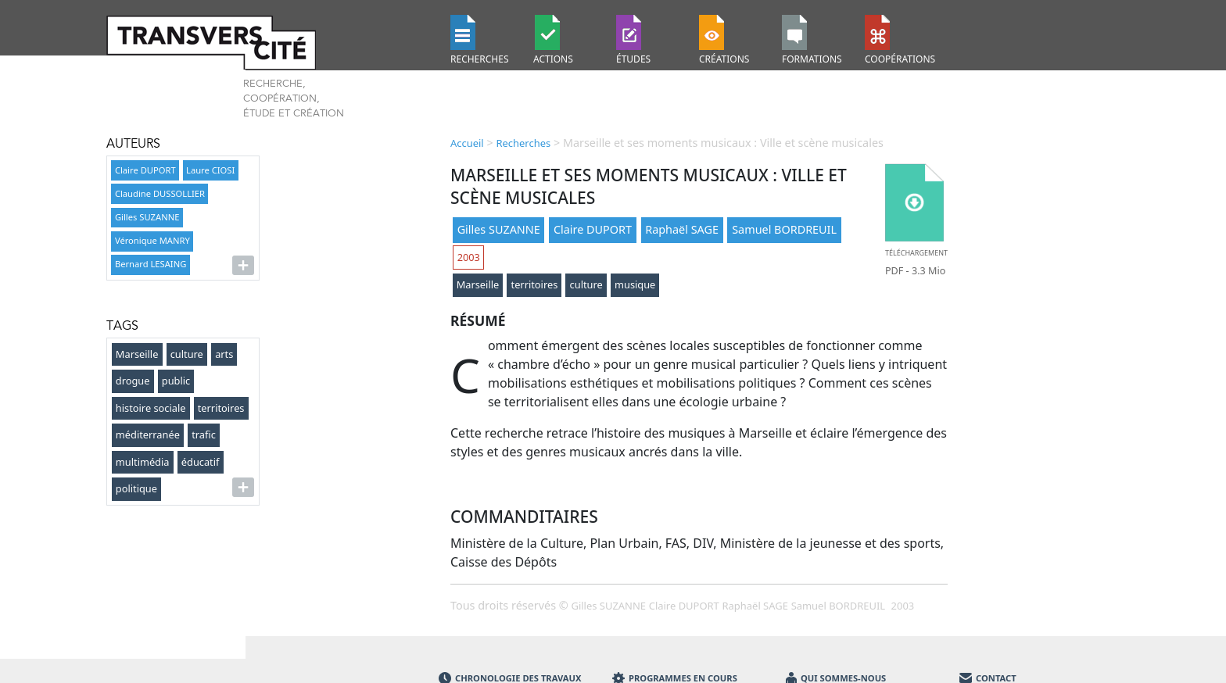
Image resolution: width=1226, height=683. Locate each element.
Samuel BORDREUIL (784, 229)
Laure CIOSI (210, 170)
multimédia (143, 462)
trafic (204, 434)
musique (635, 284)
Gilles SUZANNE (147, 217)
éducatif (200, 462)
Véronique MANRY (152, 240)
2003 (468, 257)
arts (224, 354)
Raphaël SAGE (682, 229)
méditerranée (148, 434)
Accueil (467, 143)
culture (186, 354)
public (176, 381)
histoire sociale (151, 408)
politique (136, 488)
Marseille (137, 354)
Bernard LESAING (150, 264)
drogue (133, 381)
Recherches (523, 143)
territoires (221, 408)
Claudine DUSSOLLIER (160, 193)
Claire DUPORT (145, 170)
